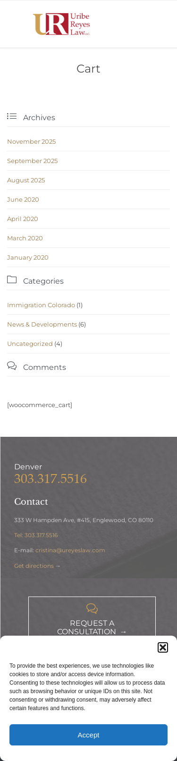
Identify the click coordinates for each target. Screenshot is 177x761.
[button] (163, 647)
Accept (89, 735)
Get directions (34, 565)
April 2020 (22, 218)
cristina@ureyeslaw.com (70, 550)
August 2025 (26, 180)
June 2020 (23, 199)
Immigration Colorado (41, 305)
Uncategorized (30, 343)
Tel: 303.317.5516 (36, 535)
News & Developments (42, 324)
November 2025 (31, 141)
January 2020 (28, 257)
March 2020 (25, 238)
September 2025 (32, 160)
